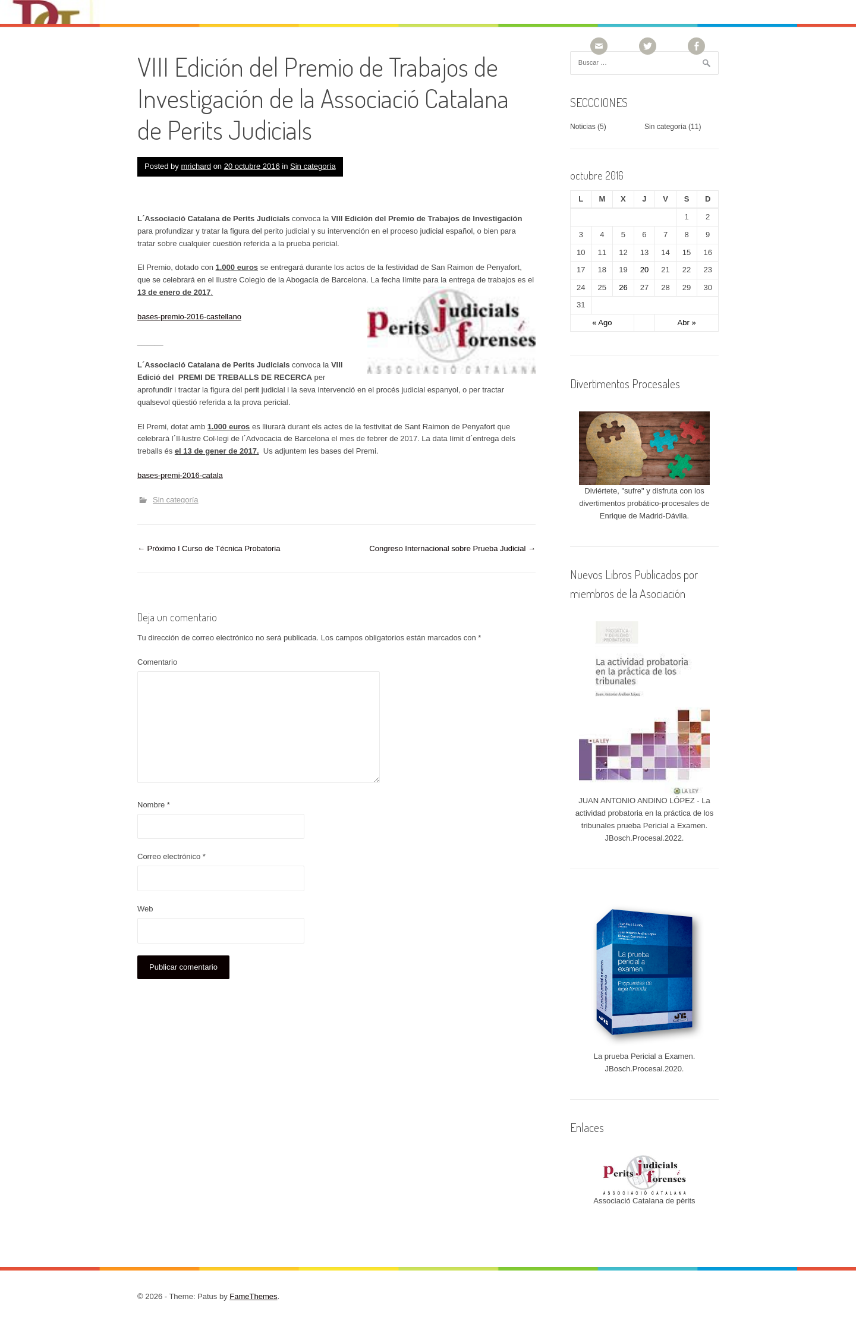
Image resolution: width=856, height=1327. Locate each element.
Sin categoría (313, 166)
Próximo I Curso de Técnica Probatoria (208, 548)
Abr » (687, 322)
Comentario (157, 662)
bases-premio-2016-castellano (189, 316)
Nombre (153, 804)
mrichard (196, 166)
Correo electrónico (171, 856)
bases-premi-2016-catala (180, 475)
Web (145, 908)
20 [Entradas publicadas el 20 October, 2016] (644, 269)
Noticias (583, 126)
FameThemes (253, 1296)
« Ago (602, 322)
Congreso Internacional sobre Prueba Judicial (452, 548)
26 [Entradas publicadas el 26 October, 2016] (623, 287)
